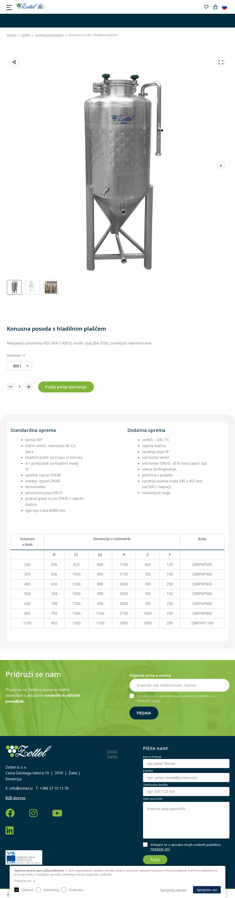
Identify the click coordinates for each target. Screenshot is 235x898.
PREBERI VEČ (160, 849)
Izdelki (26, 35)
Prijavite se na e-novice (150, 675)
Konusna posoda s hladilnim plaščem (93, 35)
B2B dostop (16, 797)
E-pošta (148, 771)
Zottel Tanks (112, 754)
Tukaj (156, 700)
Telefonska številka (155, 785)
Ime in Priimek (152, 757)
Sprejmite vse (207, 890)
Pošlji (155, 859)
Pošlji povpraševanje (66, 386)
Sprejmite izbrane (173, 890)
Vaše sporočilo (153, 799)
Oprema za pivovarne (49, 35)
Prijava (144, 713)
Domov (12, 35)
